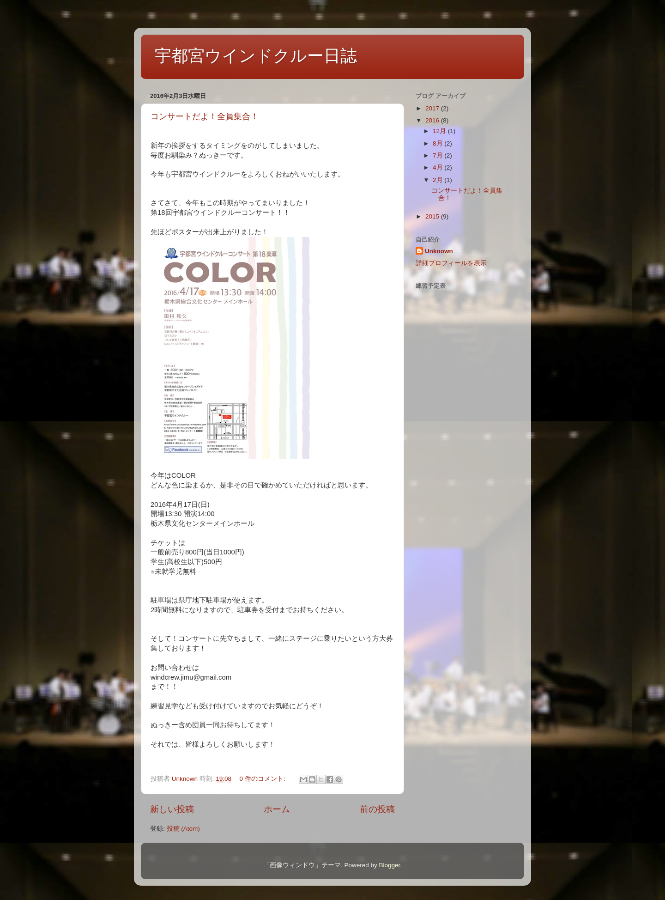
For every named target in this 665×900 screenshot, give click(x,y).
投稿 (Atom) (183, 828)
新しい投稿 (172, 809)
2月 (438, 179)
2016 (433, 120)
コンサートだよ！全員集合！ (205, 116)
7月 (438, 155)
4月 (438, 167)
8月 (438, 143)
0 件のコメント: (263, 778)
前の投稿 (377, 809)
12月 (440, 131)
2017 (433, 108)
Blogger (389, 865)
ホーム (277, 809)
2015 (433, 216)
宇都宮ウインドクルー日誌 (256, 55)
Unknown (439, 251)
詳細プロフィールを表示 (451, 263)
